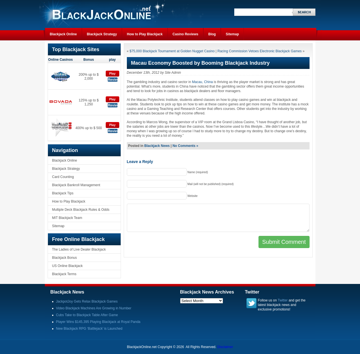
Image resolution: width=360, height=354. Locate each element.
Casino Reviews (185, 34)
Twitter (283, 300)
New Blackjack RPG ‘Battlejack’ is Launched (89, 329)
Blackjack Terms (64, 274)
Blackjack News (157, 146)
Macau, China (202, 82)
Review (113, 80)
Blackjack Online (63, 34)
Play (112, 73)
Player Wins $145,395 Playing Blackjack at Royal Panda (98, 322)
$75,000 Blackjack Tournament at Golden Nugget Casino (172, 51)
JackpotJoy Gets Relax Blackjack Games (87, 301)
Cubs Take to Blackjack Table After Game (87, 315)
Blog (212, 34)
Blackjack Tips (63, 193)
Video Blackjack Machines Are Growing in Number (93, 308)
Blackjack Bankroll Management (76, 185)
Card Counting (63, 177)
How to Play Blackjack (145, 34)
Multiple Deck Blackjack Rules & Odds (80, 210)
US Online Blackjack (67, 266)
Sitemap (232, 34)
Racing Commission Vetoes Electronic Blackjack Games (259, 51)
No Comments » (185, 146)
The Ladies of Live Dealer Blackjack (79, 249)
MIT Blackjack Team (67, 218)
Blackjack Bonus (64, 258)
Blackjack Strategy (102, 34)
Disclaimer (225, 347)
